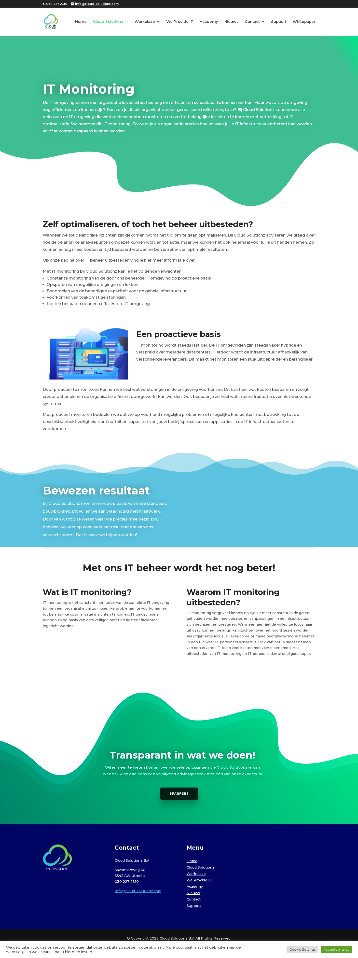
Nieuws (231, 22)
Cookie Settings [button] (302, 949)
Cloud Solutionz (108, 22)
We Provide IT (179, 22)
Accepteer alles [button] (336, 949)
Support (278, 22)
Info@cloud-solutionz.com (138, 891)
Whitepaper (304, 22)
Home (81, 22)
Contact (252, 22)
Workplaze (145, 22)
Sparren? (179, 793)
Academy (209, 22)
